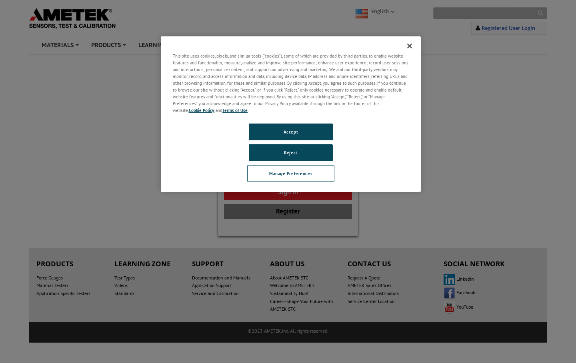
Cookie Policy (201, 110)
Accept (291, 132)
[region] (291, 114)
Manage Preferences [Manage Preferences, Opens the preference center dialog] (290, 173)
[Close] (409, 46)
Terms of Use (235, 110)
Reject (290, 153)
